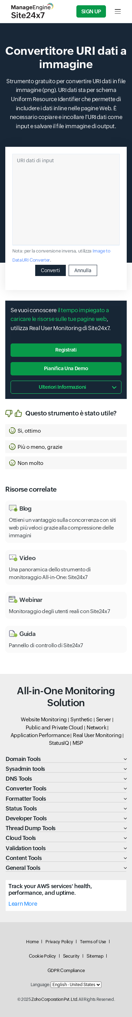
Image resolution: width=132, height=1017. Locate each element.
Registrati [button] (65, 350)
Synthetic (81, 719)
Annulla (83, 270)
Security (71, 956)
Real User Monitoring (97, 735)
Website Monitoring (44, 719)
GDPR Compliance (66, 970)
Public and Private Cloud (54, 727)
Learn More (22, 903)
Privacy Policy (59, 941)
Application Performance (40, 735)
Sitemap (95, 956)
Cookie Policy (42, 956)
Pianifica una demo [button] (66, 368)
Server (103, 719)
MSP (78, 743)
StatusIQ (59, 743)
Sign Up (91, 11)
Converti (50, 270)
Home (32, 941)
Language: (40, 984)
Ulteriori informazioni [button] (62, 387)
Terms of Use (93, 941)
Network (96, 727)
